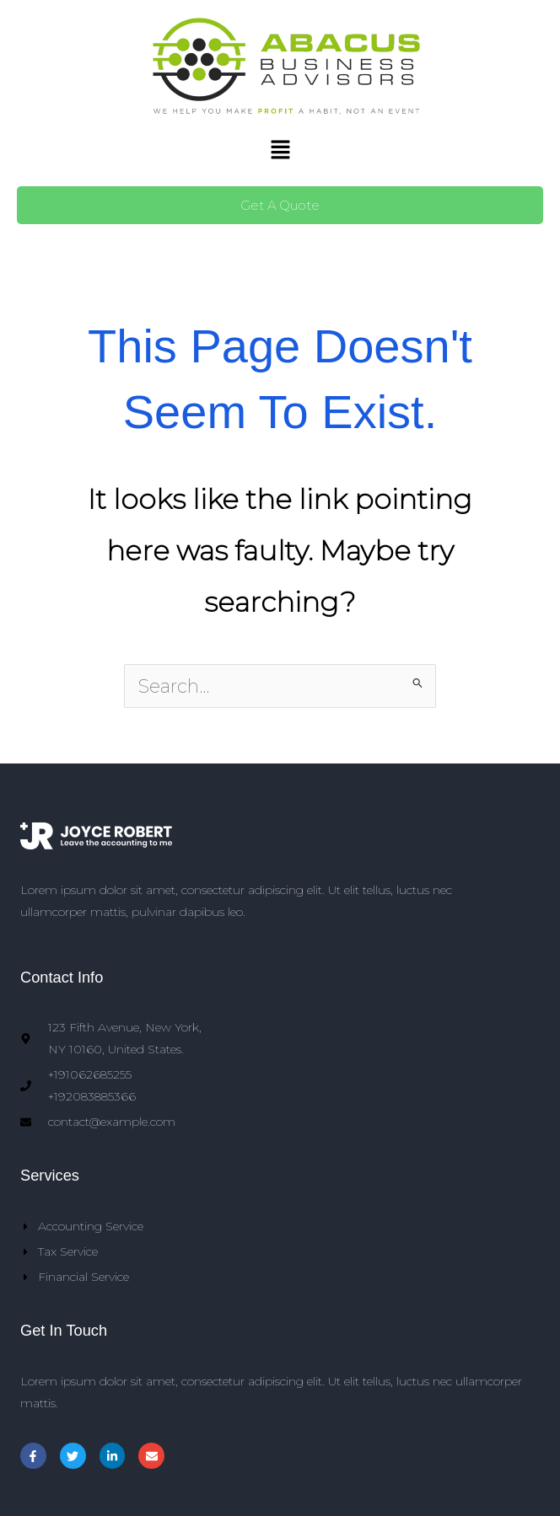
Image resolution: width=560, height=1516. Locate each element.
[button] (280, 150)
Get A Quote (280, 205)
